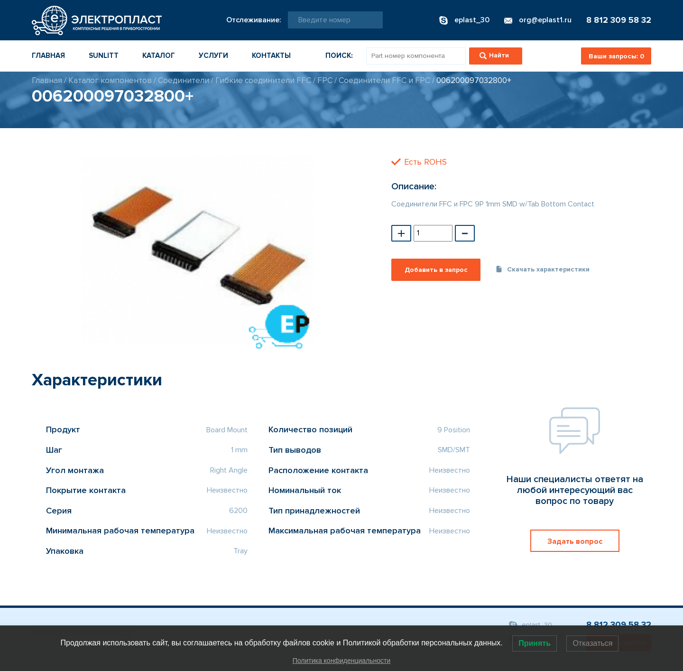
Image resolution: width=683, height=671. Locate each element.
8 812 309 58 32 (618, 20)
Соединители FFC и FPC (384, 80)
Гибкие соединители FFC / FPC (273, 80)
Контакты (271, 55)
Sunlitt (104, 55)
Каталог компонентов (110, 80)
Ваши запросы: (616, 56)
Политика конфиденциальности (342, 660)
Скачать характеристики (542, 269)
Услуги (213, 55)
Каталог (158, 55)
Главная (48, 55)
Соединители (183, 80)
